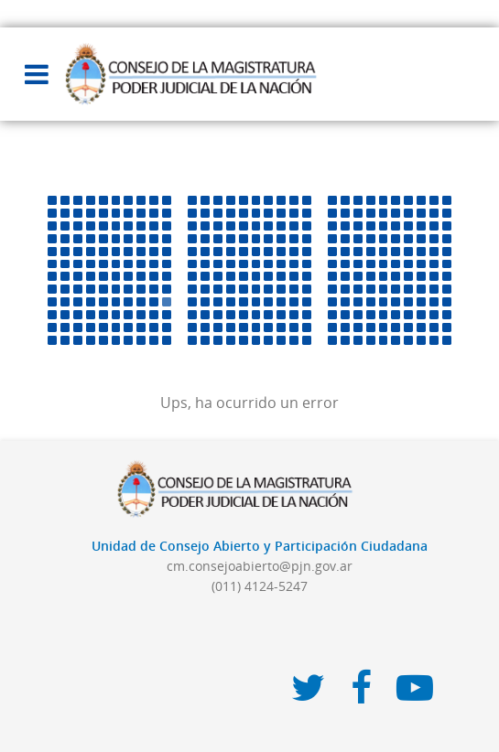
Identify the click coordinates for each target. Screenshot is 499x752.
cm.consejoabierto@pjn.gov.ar (260, 566)
